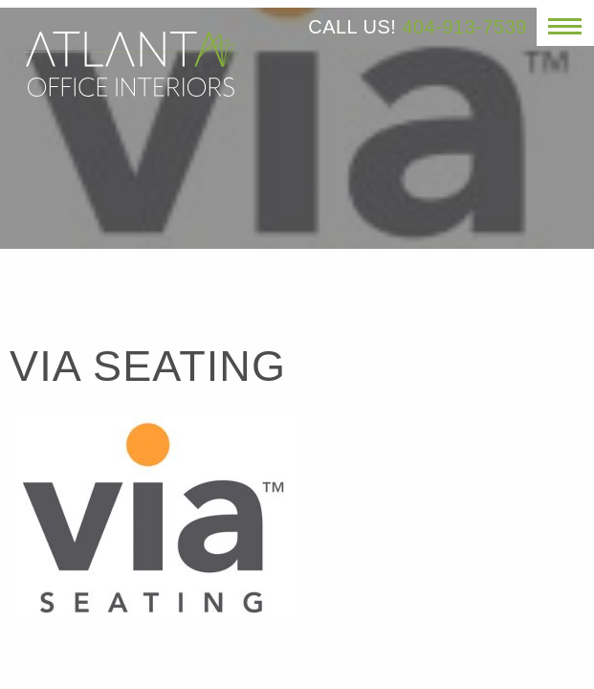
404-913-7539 (464, 26)
